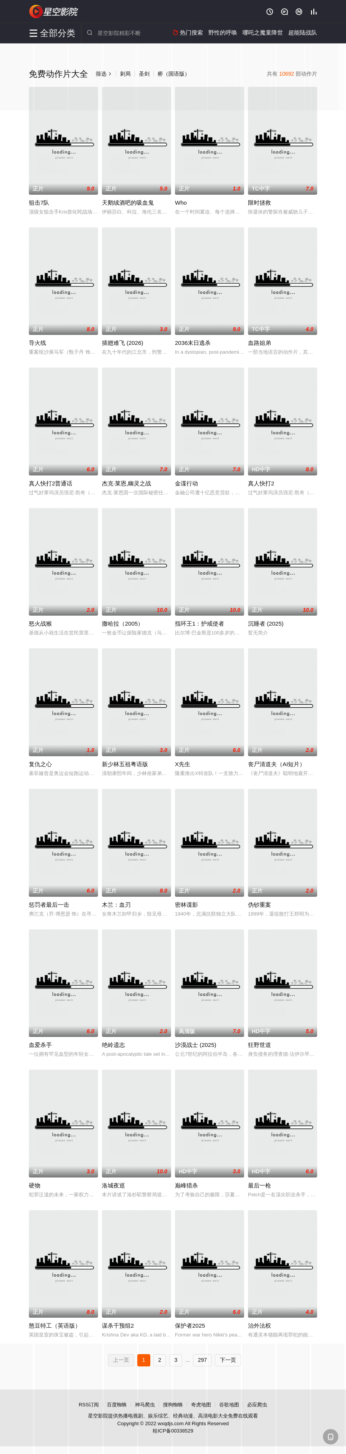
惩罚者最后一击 (49, 904)
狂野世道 (259, 1045)
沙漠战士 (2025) (195, 1045)
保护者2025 (190, 1325)
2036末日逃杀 (193, 342)
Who (181, 202)
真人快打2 (261, 483)
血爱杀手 (40, 1045)
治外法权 (259, 1325)
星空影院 (54, 11)
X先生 (182, 764)
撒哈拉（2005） (122, 623)
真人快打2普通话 (50, 483)
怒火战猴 (40, 623)
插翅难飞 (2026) (122, 342)
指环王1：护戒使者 (199, 623)
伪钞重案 (259, 904)
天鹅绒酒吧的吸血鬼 (128, 202)
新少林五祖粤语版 (125, 764)
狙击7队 (39, 202)
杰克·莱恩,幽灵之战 (126, 483)
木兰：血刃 (116, 904)
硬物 (34, 1185)
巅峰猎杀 (186, 1185)
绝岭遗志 (113, 1045)
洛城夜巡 (113, 1185)
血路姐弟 (259, 342)
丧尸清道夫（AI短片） (276, 764)
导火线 (37, 342)
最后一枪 (259, 1185)
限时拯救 (259, 202)
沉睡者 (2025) (266, 623)
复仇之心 (40, 764)
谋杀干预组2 (118, 1325)
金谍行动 (186, 483)
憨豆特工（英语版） (55, 1325)
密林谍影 (186, 904)
